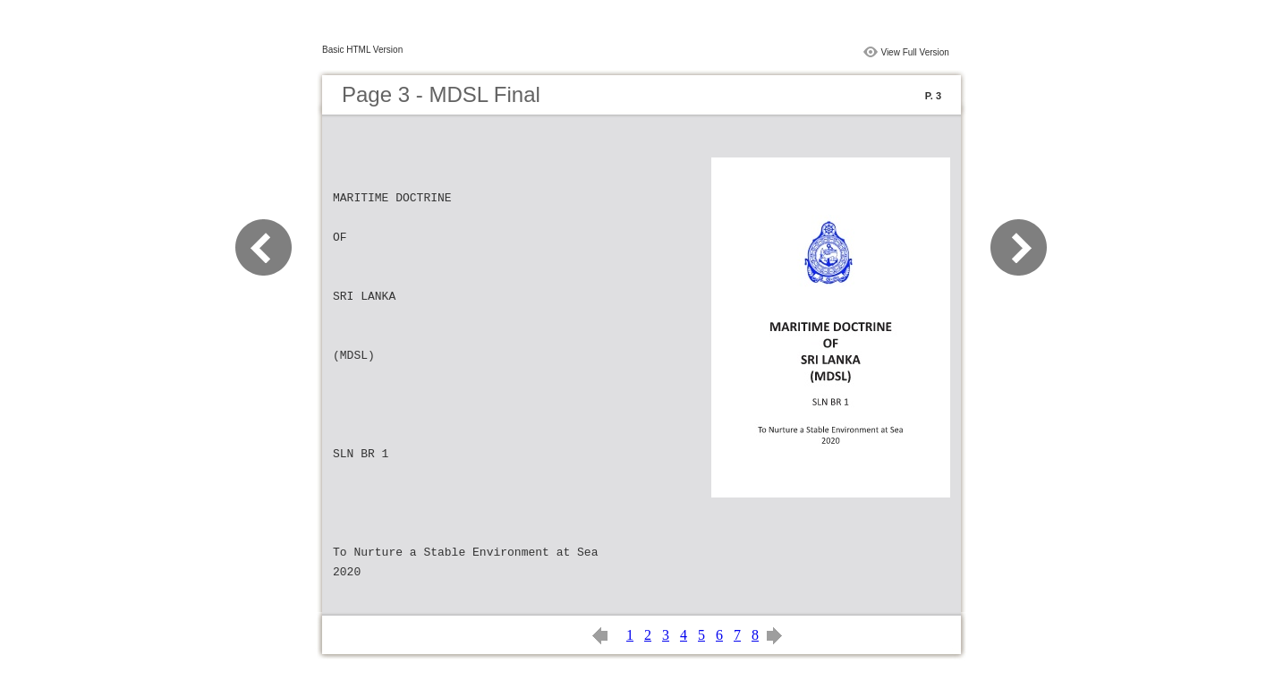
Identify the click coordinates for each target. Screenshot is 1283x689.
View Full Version (914, 52)
